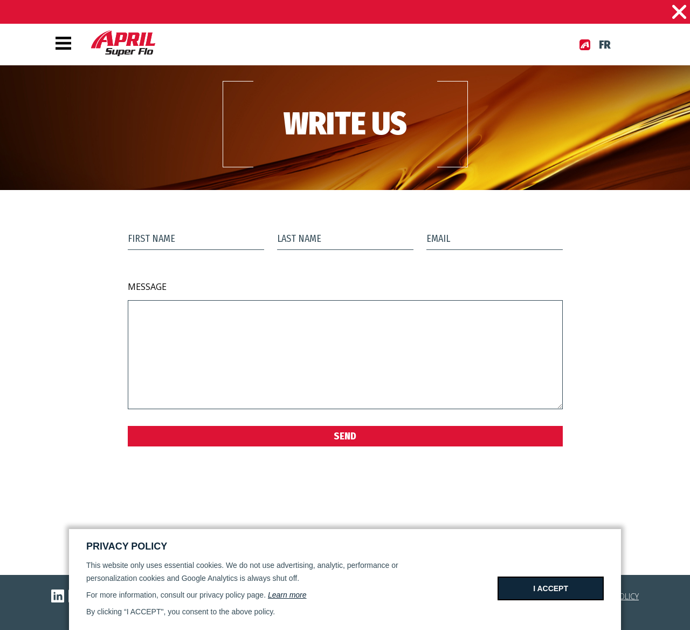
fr (605, 45)
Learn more (287, 595)
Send (345, 436)
